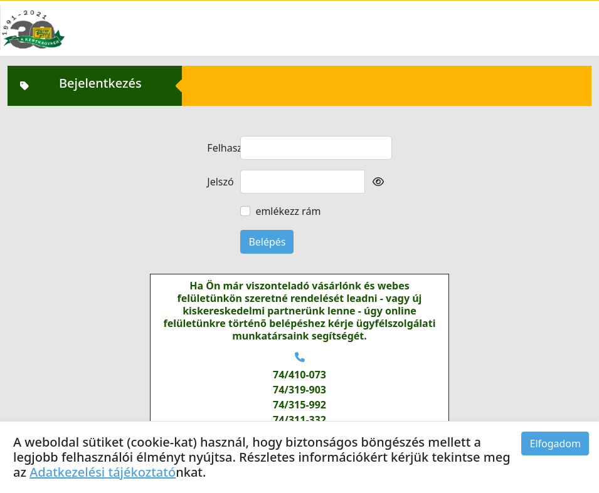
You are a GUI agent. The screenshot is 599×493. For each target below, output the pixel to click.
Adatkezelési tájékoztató (102, 472)
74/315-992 (299, 405)
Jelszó (220, 182)
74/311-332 (299, 420)
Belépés (266, 242)
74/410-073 (299, 374)
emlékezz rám (288, 211)
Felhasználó (220, 148)
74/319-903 (299, 390)
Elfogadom (555, 443)
